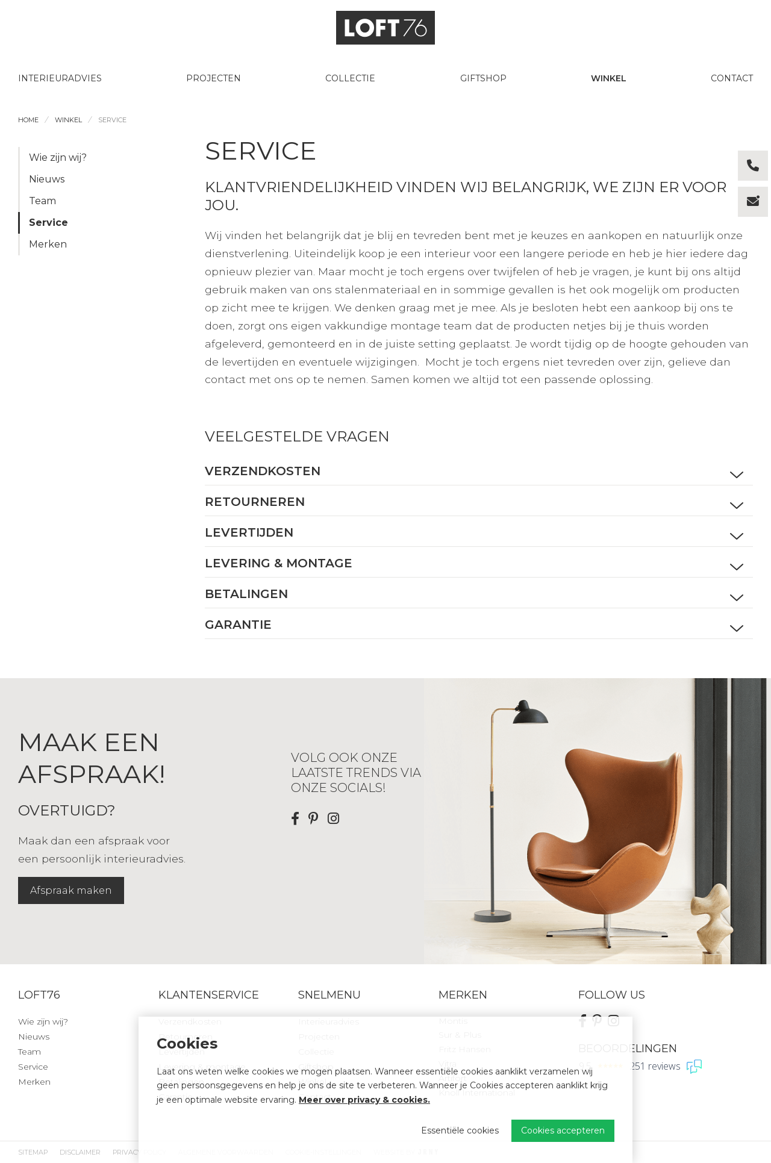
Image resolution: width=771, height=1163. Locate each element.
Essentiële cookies (460, 1130)
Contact (732, 78)
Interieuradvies (60, 78)
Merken (48, 244)
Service (112, 120)
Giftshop (483, 78)
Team (42, 201)
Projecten (213, 78)
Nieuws (46, 179)
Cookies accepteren (563, 1130)
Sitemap (33, 1152)
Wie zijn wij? (58, 157)
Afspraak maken (71, 890)
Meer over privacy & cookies (363, 1099)
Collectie (350, 78)
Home (28, 120)
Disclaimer (80, 1152)
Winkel (608, 78)
